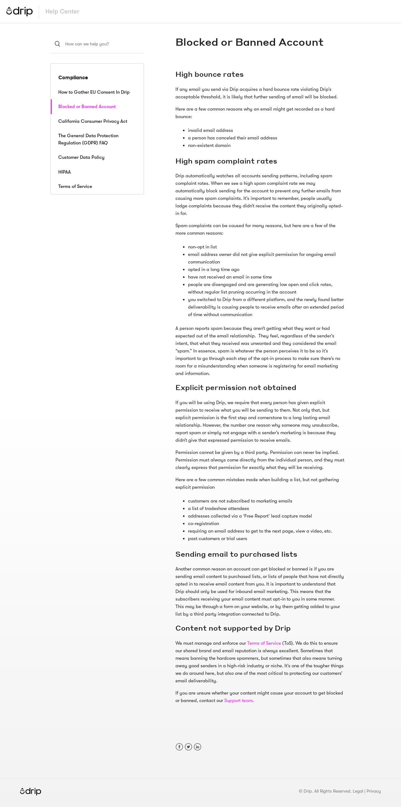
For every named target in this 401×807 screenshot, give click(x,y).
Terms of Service (75, 186)
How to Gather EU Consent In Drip (94, 92)
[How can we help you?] (97, 43)
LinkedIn (197, 747)
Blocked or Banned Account (87, 106)
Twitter (188, 747)
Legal (358, 791)
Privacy (374, 791)
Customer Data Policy (81, 157)
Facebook (179, 747)
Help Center (62, 11)
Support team (238, 700)
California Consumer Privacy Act (92, 121)
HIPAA (64, 172)
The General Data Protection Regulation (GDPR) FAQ (88, 139)
